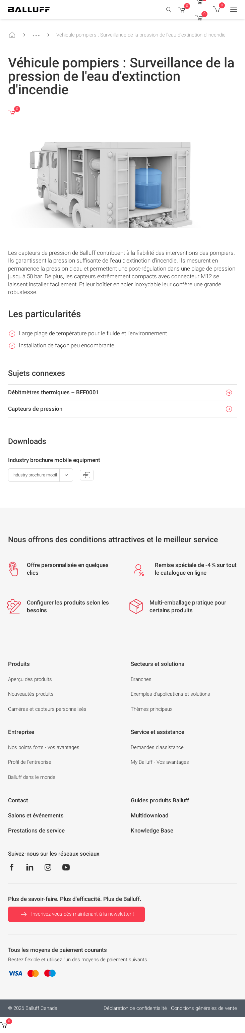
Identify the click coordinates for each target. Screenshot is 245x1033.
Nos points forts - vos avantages (43, 747)
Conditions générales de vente (204, 1008)
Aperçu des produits (30, 679)
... (36, 32)
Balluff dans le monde (31, 777)
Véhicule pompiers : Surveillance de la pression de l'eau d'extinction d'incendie (141, 35)
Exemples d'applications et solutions (170, 694)
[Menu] (233, 9)
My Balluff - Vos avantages (160, 762)
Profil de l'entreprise (29, 762)
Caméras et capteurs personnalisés (47, 709)
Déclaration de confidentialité (135, 1008)
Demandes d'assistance (157, 747)
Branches (141, 679)
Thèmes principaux (151, 709)
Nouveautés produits (31, 694)
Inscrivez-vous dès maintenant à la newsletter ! (76, 914)
